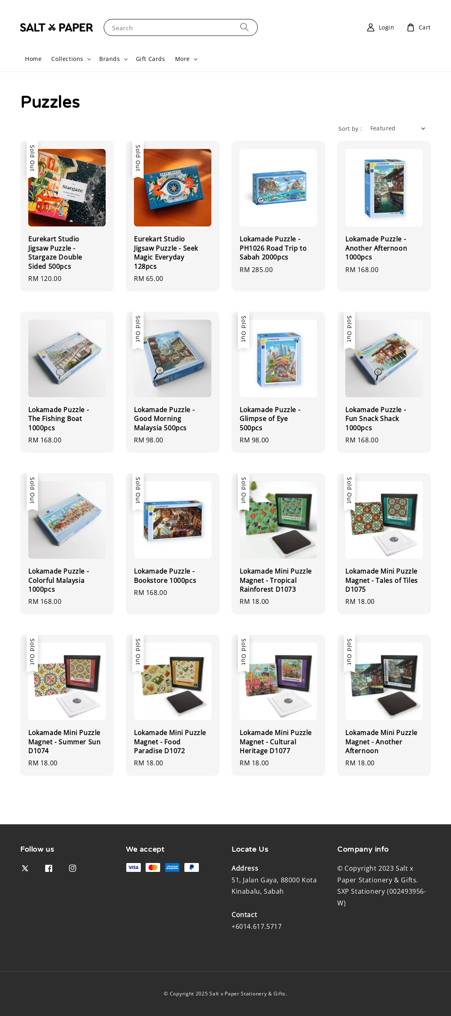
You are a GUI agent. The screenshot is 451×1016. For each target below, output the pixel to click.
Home (33, 59)
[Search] (244, 27)
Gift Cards (150, 59)
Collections (67, 59)
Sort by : (350, 128)
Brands (109, 59)
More (182, 59)
